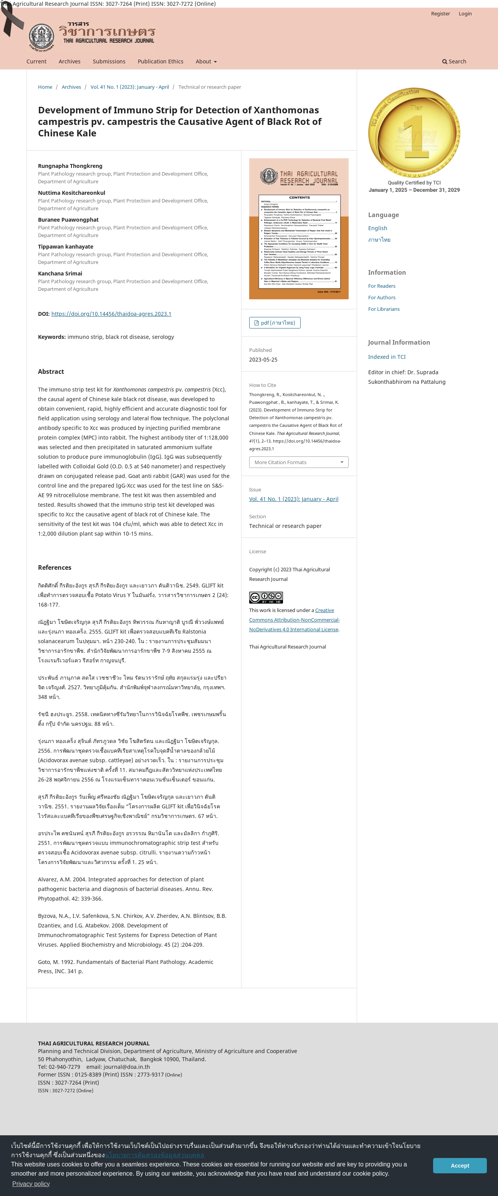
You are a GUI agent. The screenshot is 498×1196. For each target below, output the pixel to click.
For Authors (381, 297)
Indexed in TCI (387, 356)
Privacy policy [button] (31, 1184)
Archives (70, 61)
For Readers (381, 285)
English (377, 228)
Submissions (109, 61)
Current (36, 61)
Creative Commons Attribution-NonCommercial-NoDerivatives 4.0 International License (294, 620)
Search (454, 61)
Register (440, 13)
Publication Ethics (161, 61)
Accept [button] (460, 1166)
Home (45, 86)
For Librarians (384, 308)
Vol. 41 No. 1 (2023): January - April (130, 86)
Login (465, 13)
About (204, 61)
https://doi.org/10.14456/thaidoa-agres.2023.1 (111, 313)
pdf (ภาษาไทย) (277, 322)
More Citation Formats (280, 462)
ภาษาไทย (379, 239)
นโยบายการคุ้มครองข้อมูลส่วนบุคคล (154, 1155)
